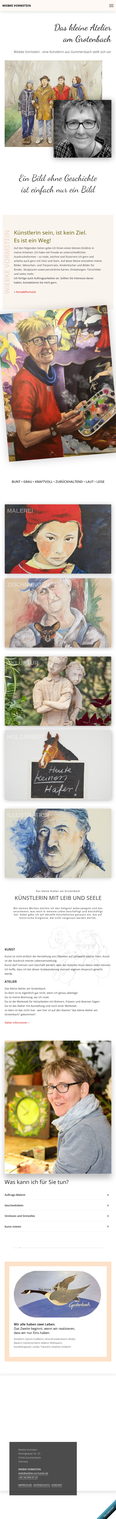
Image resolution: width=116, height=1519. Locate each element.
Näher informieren (16, 1022)
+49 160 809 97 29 (28, 1477)
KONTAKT (57, 1485)
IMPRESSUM (25, 1485)
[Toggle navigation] (111, 5)
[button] (58, 1195)
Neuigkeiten (109, 1512)
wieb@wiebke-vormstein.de (33, 1473)
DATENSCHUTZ (41, 1485)
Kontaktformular (26, 292)
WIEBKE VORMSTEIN (16, 6)
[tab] (58, 1195)
